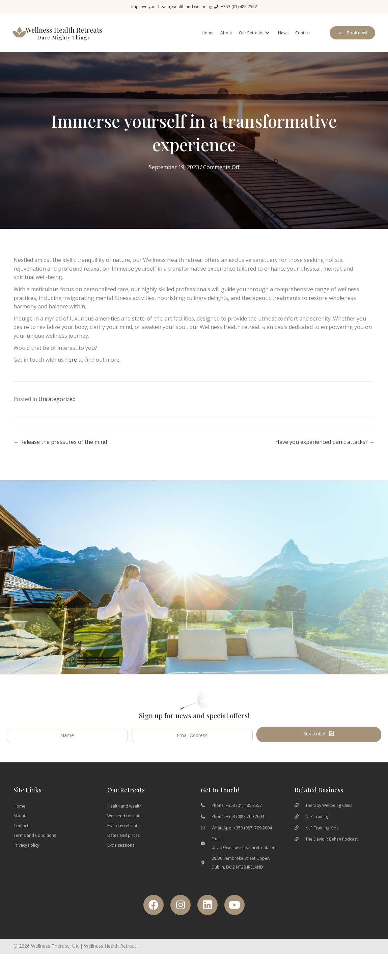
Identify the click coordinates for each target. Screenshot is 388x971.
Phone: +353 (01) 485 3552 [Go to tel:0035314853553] (237, 815)
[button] (352, 37)
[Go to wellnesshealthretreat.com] (61, 37)
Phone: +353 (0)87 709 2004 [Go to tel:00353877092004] (238, 826)
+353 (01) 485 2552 (239, 6)
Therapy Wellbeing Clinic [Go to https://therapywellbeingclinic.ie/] (328, 815)
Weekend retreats (124, 825)
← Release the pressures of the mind (60, 451)
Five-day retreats (123, 835)
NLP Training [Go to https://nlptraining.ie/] (317, 826)
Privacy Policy (26, 854)
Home (19, 815)
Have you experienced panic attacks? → (325, 451)
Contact (20, 835)
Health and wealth (124, 815)
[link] (207, 37)
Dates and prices (123, 845)
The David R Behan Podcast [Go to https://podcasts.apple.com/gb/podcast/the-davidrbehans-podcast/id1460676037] (331, 848)
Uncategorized (57, 408)
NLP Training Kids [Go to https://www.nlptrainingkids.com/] (321, 837)
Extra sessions (120, 854)
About (19, 825)
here (71, 369)
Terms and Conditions (34, 845)
